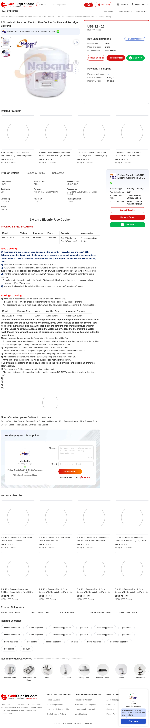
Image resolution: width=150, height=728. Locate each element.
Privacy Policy (112, 714)
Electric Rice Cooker (128, 612)
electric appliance (105, 628)
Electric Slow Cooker (40, 612)
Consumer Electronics (16, 17)
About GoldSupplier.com (116, 700)
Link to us (110, 709)
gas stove (84, 628)
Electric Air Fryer (67, 612)
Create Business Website (56, 714)
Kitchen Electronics (33, 17)
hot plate (74, 642)
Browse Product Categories (85, 705)
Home (3, 17)
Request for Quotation (83, 700)
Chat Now (133, 721)
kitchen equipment (12, 628)
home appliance (36, 628)
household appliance (61, 628)
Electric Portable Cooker (100, 612)
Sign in (137, 5)
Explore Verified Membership (58, 709)
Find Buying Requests (55, 705)
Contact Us (111, 705)
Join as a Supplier (53, 700)
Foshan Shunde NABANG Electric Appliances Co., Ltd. (31, 31)
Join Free (145, 5)
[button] (76, 70)
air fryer (26, 649)
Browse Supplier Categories (86, 709)
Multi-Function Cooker (10, 612)
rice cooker (32, 642)
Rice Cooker (48, 17)
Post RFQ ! (85, 477)
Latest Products (81, 714)
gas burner (126, 628)
